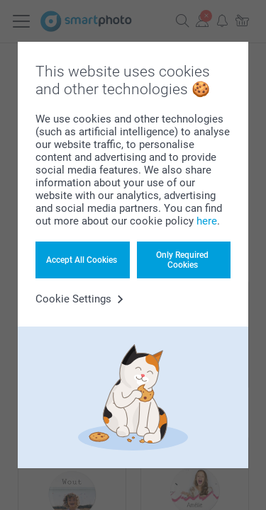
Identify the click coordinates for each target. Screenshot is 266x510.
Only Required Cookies (182, 260)
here (206, 221)
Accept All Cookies (81, 260)
